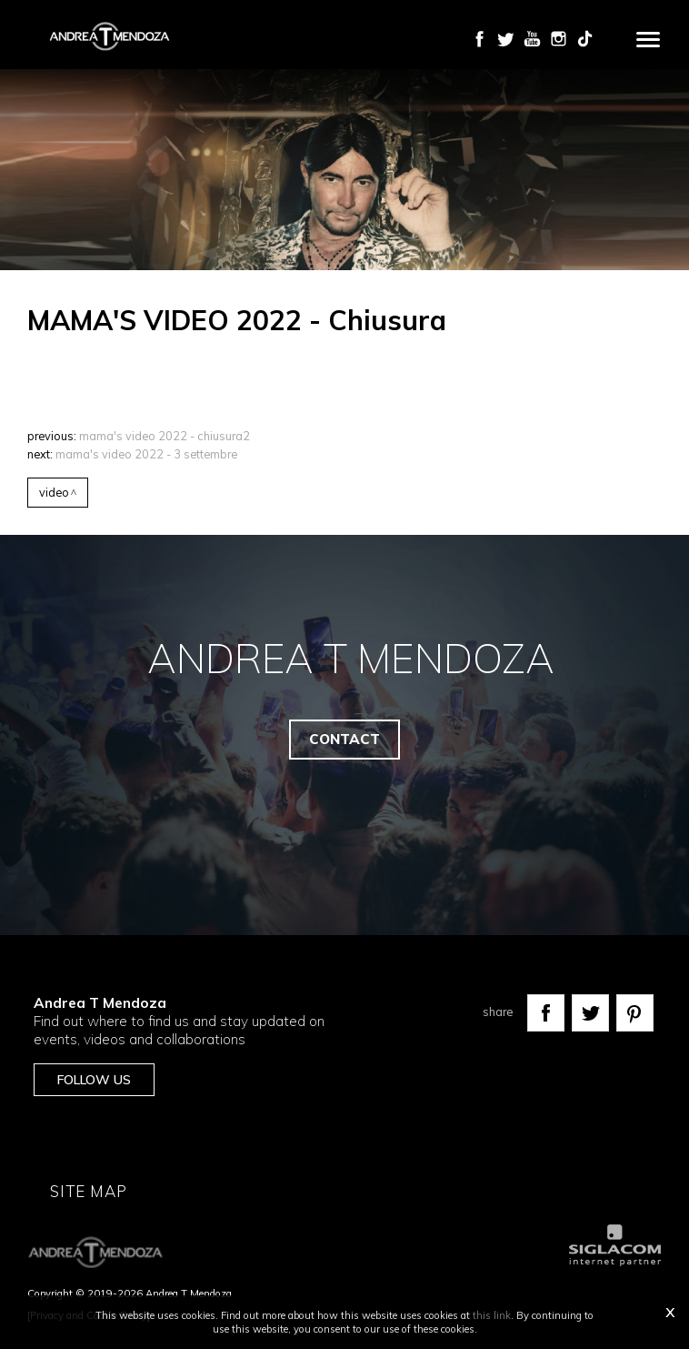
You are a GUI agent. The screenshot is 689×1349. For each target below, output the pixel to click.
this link (492, 1316)
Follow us (94, 1079)
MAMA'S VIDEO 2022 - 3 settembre (146, 453)
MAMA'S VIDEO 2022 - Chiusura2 (164, 435)
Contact (344, 739)
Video (54, 491)
